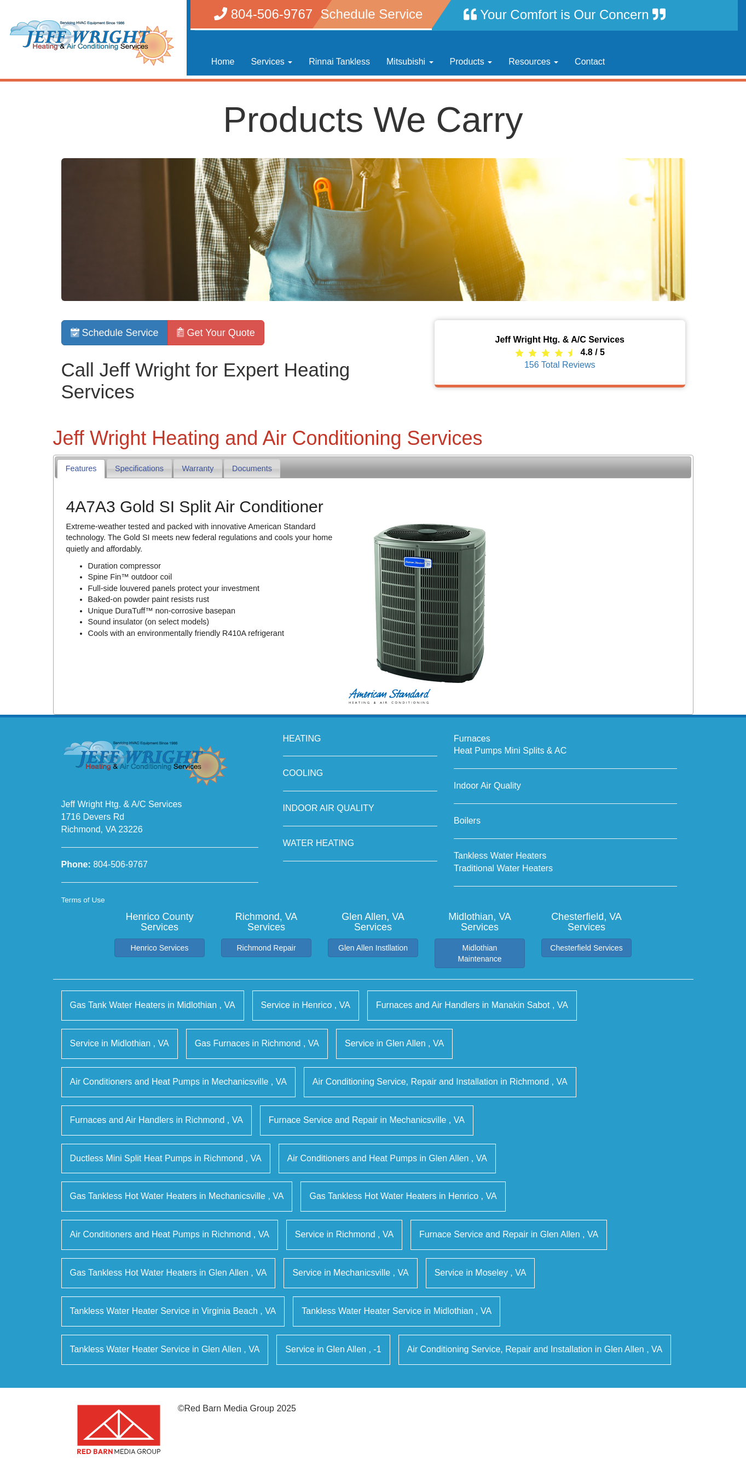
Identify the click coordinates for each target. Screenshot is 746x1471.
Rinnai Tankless (339, 61)
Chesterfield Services (586, 947)
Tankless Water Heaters (500, 855)
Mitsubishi (409, 61)
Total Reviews (559, 364)
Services (271, 61)
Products (471, 61)
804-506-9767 (120, 864)
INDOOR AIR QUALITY (328, 808)
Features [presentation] (81, 468)
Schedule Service (115, 332)
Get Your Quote (216, 332)
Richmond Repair (266, 947)
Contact (590, 61)
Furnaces (472, 738)
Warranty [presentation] (198, 468)
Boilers (467, 820)
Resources (533, 61)
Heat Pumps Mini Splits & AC (510, 750)
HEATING (302, 738)
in (152, 1005)
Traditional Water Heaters (503, 868)
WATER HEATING (318, 843)
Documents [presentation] (252, 468)
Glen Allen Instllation (373, 947)
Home (223, 61)
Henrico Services (160, 947)
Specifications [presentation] (139, 468)
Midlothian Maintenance (479, 953)
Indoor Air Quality (487, 785)
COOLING (303, 773)
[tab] (81, 468)
